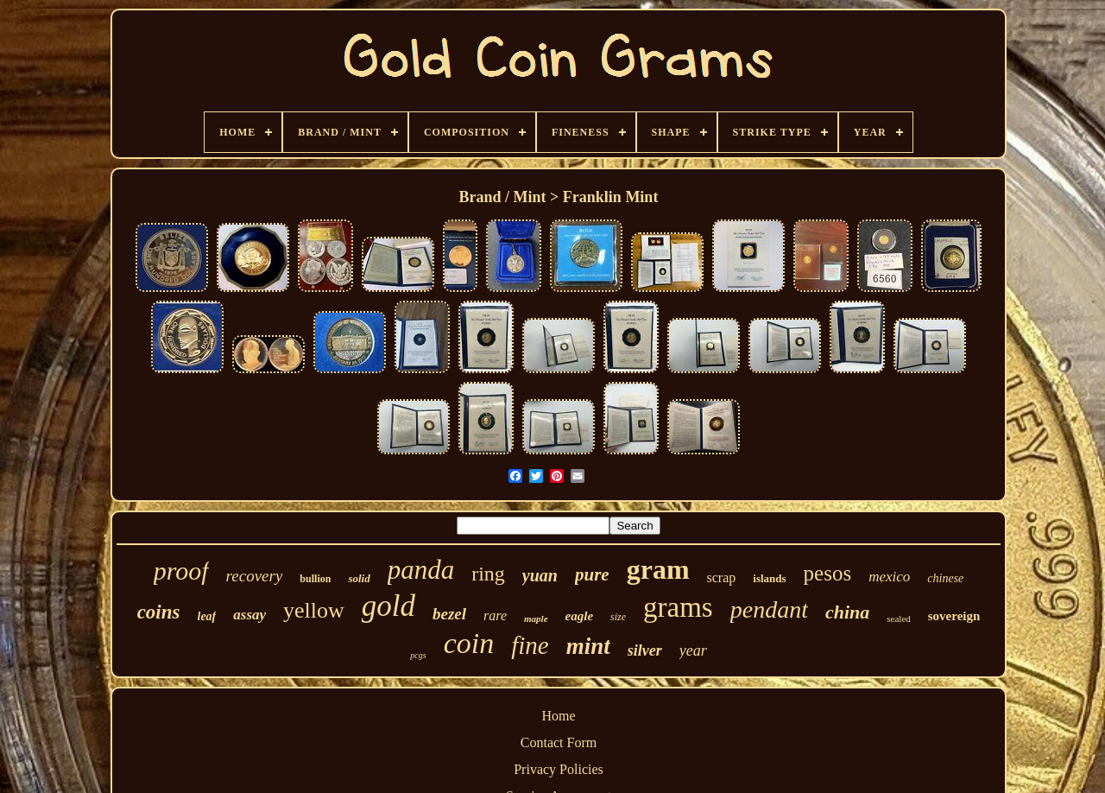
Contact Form (559, 742)
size (618, 617)
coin (469, 643)
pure (592, 574)
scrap (721, 577)
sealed (898, 618)
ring (488, 573)
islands (769, 578)
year (693, 650)
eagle (579, 616)
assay (249, 614)
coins (158, 612)
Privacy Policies (558, 769)
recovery (254, 576)
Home (558, 715)
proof (181, 570)
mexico (889, 576)
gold (388, 606)
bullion (315, 579)
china (847, 612)
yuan (540, 575)
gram (658, 569)
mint (588, 646)
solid (358, 578)
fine (530, 645)
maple (536, 618)
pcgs (418, 655)
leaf (207, 616)
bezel (449, 614)
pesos (828, 573)
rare (495, 615)
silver (645, 650)
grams (678, 607)
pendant (769, 609)
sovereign (954, 616)
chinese (945, 578)
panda (421, 570)
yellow (313, 610)
